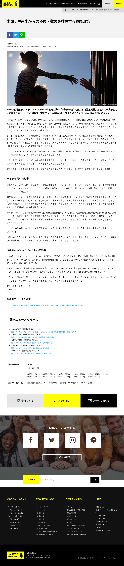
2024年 (37, 374)
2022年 (52, 374)
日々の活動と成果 (15, 522)
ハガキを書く (41, 519)
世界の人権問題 (71, 513)
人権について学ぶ (81, 3)
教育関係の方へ (101, 524)
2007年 (82, 377)
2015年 (105, 374)
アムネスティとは (13, 507)
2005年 (97, 377)
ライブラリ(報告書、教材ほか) (76, 534)
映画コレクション (72, 519)
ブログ (83, 383)
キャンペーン (41, 510)
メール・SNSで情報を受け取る (47, 531)
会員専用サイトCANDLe (103, 531)
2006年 (90, 377)
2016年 (97, 374)
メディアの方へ (101, 518)
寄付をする (27, 400)
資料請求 (107, 3)
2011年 (52, 377)
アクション (64, 400)
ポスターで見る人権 (73, 528)
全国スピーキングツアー (74, 531)
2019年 (75, 374)
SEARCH (31, 480)
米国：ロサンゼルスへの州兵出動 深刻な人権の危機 (30, 348)
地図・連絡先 (13, 528)
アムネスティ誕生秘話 (16, 513)
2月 (33, 368)
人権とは (69, 507)
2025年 (30, 374)
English (98, 528)
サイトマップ (101, 558)
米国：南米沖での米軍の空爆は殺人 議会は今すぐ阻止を (31, 343)
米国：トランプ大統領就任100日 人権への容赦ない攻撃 (31, 354)
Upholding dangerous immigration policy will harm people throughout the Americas (47, 305)
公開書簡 (62, 383)
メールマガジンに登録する (62, 457)
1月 (28, 368)
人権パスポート (71, 516)
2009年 (67, 377)
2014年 (30, 377)
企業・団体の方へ (101, 521)
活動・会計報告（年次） (17, 519)
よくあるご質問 (101, 515)
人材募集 (12, 525)
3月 (38, 368)
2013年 (37, 377)
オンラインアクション (44, 507)
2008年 (75, 377)
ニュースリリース (73, 10)
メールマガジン (101, 400)
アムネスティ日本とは (15, 516)
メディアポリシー (112, 558)
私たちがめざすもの (15, 510)
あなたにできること (67, 3)
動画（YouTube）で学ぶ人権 (76, 525)
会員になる (40, 516)
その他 (90, 383)
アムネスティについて (52, 3)
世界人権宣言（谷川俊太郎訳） (76, 510)
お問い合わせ (100, 507)
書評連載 (69, 522)
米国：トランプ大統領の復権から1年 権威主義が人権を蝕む (33, 337)
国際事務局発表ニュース (86, 10)
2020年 (67, 374)
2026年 (30, 365)
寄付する (118, 3)
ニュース (92, 3)
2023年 (45, 374)
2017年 (90, 374)
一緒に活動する (42, 522)
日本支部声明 (52, 383)
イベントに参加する (43, 525)
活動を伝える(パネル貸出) (45, 534)
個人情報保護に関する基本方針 (86, 558)
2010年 (60, 377)
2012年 (45, 377)
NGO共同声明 (73, 383)
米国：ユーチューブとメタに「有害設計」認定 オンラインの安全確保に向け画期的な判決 (43, 332)
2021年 (60, 374)
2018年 (82, 374)
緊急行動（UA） (42, 528)
